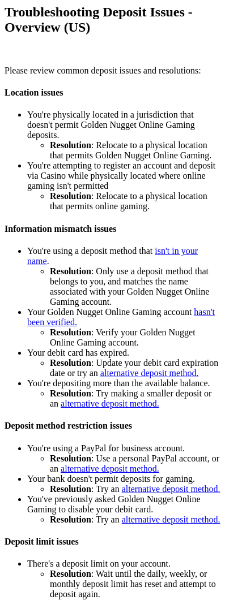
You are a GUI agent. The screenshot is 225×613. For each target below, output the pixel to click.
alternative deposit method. (149, 373)
